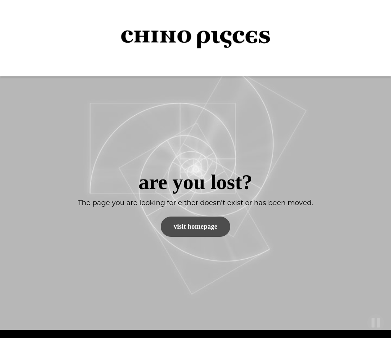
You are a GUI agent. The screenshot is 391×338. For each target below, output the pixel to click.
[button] (371, 38)
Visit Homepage (196, 226)
